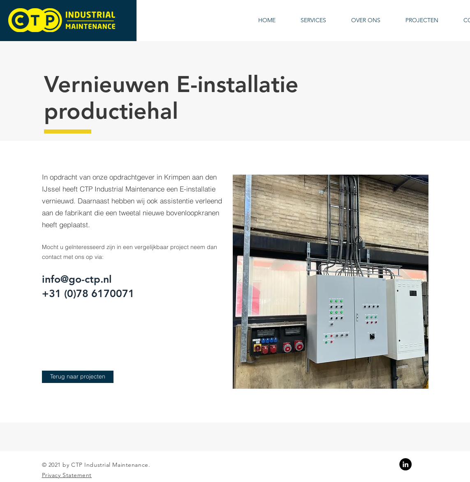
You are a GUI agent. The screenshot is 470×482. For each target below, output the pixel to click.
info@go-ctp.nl (77, 279)
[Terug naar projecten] (77, 377)
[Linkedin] (405, 464)
